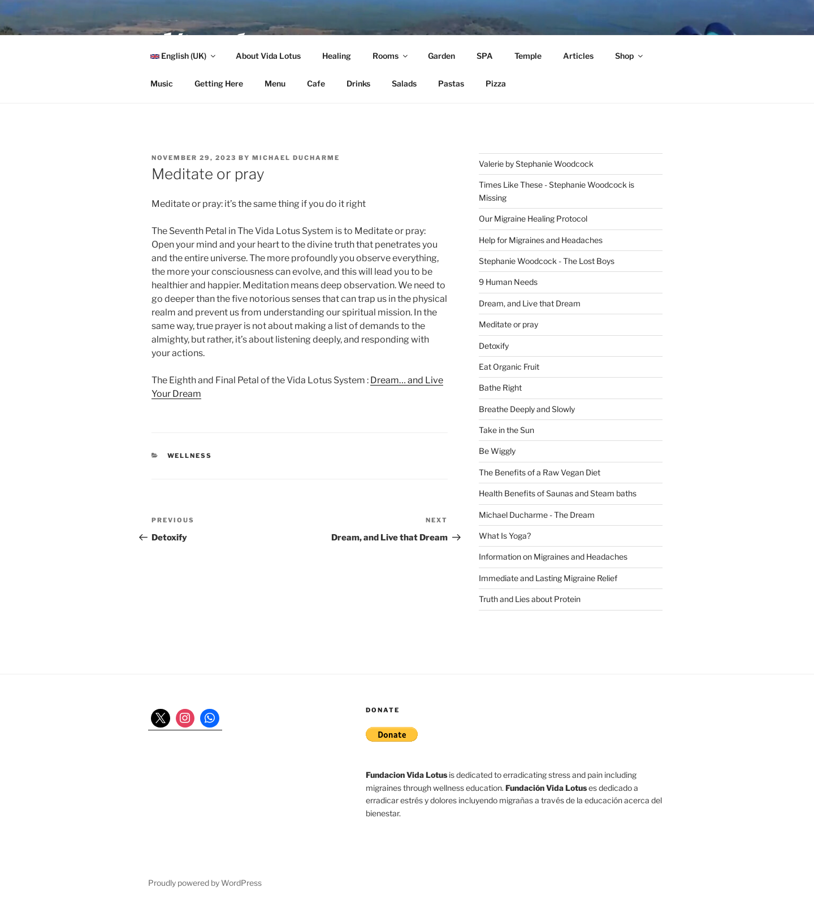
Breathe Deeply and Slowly (527, 409)
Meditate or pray (508, 324)
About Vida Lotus (268, 55)
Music (161, 83)
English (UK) (183, 55)
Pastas (451, 83)
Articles (578, 55)
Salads (404, 83)
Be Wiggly (497, 451)
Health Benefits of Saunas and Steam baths (558, 493)
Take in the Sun (506, 430)
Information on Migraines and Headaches (553, 556)
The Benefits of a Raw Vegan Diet (539, 472)
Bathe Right (500, 387)
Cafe (316, 83)
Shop (629, 55)
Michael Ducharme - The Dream (537, 515)
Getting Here (218, 83)
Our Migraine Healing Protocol (533, 218)
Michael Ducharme (296, 158)
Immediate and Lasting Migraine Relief (548, 578)
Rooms (391, 55)
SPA (485, 55)
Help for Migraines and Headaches (541, 240)
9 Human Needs (508, 282)
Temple (528, 55)
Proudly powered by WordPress (205, 883)
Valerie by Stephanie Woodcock (536, 163)
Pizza (496, 83)
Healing (336, 55)
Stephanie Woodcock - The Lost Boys (546, 261)
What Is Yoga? (505, 535)
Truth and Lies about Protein (530, 599)
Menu (275, 83)
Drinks (358, 83)
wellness (190, 456)
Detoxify (494, 345)
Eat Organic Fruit (509, 366)
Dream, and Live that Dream (530, 303)
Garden (441, 55)
